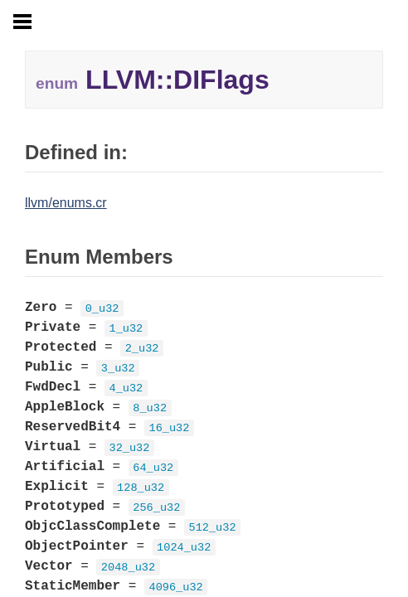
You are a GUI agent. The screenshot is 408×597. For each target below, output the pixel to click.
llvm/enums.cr (66, 203)
